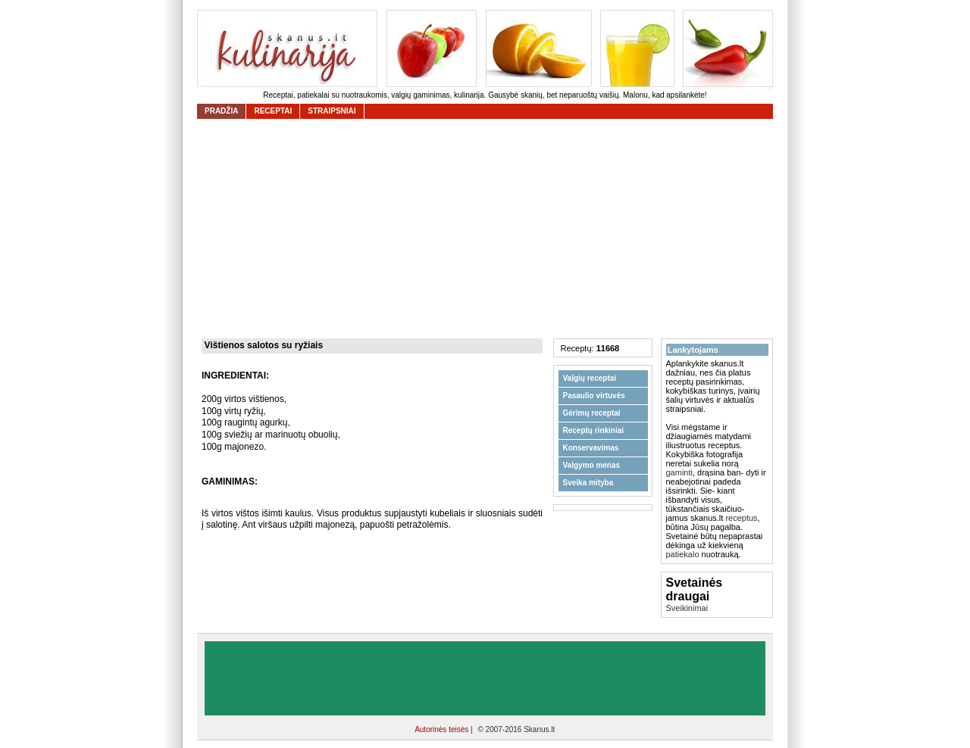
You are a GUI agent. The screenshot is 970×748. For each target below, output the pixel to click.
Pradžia (221, 111)
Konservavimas (591, 448)
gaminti (679, 472)
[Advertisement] (489, 229)
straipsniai (331, 111)
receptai (273, 111)
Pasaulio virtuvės (594, 395)
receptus (741, 517)
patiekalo (682, 554)
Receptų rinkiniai (593, 430)
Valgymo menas (592, 465)
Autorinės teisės (443, 729)
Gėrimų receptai (592, 413)
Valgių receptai (590, 378)
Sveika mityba (588, 482)
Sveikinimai (687, 607)
